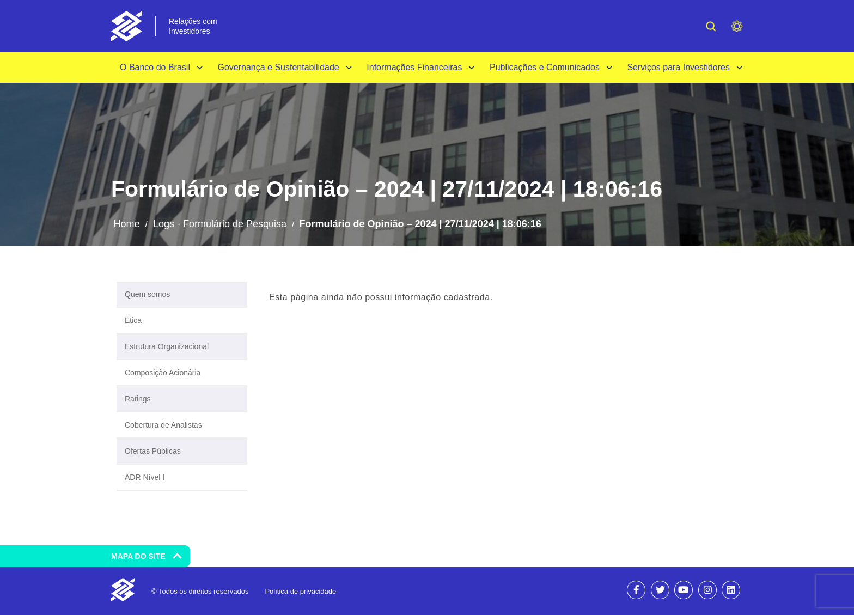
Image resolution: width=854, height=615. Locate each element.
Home (126, 223)
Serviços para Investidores (678, 67)
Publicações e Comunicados (545, 67)
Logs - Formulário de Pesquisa (219, 223)
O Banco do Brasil (155, 67)
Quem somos (147, 294)
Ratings (137, 398)
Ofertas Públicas (153, 451)
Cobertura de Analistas (163, 425)
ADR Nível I (144, 477)
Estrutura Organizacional (167, 346)
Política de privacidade (300, 591)
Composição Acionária (162, 372)
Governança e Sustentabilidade (278, 67)
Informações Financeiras (414, 67)
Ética (133, 320)
